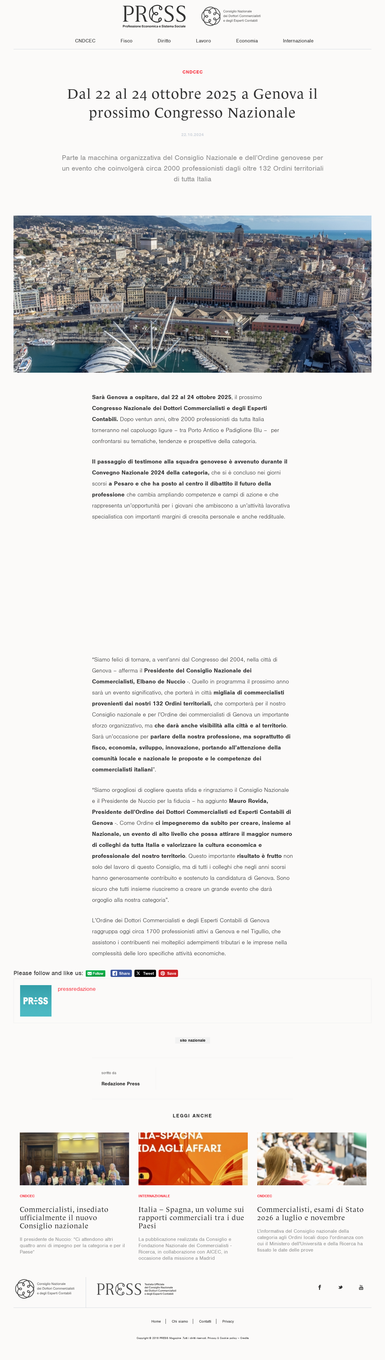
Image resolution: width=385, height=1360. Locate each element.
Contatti (205, 1321)
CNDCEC (85, 41)
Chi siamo (180, 1321)
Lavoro (203, 41)
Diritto (164, 41)
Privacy (228, 1321)
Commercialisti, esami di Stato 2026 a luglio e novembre (310, 1213)
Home (156, 1321)
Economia (247, 41)
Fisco (127, 41)
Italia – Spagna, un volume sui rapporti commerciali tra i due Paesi (191, 1217)
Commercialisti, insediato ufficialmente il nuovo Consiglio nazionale (64, 1217)
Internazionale (298, 41)
